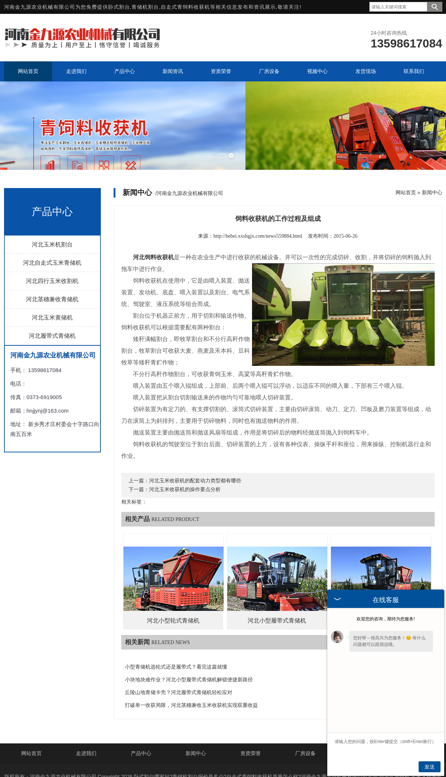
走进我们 (86, 713)
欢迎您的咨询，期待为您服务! (386, 618)
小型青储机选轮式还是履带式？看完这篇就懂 (176, 627)
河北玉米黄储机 (52, 278)
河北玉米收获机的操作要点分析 (185, 450)
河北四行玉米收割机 (52, 241)
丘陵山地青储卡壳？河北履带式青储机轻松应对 (178, 653)
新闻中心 (432, 153)
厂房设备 (305, 713)
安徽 (280, 760)
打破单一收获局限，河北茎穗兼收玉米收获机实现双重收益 (191, 666)
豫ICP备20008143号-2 (287, 748)
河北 (183, 760)
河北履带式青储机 (52, 296)
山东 (198, 760)
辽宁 (229, 760)
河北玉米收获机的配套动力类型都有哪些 (195, 441)
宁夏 (264, 760)
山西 (214, 760)
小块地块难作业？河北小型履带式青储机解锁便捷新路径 (189, 640)
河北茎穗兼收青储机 (52, 260)
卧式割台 (119, 7)
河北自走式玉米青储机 (52, 223)
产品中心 (141, 713)
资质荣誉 (250, 713)
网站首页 (406, 153)
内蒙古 (246, 760)
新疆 (295, 760)
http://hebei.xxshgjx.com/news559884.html (257, 196)
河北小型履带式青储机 (277, 581)
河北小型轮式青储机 (173, 581)
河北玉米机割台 (52, 205)
